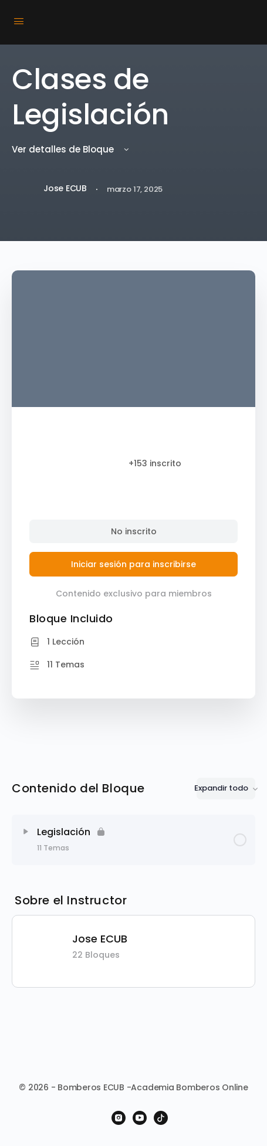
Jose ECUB (99, 938)
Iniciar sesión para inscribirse (133, 564)
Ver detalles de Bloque (71, 149)
